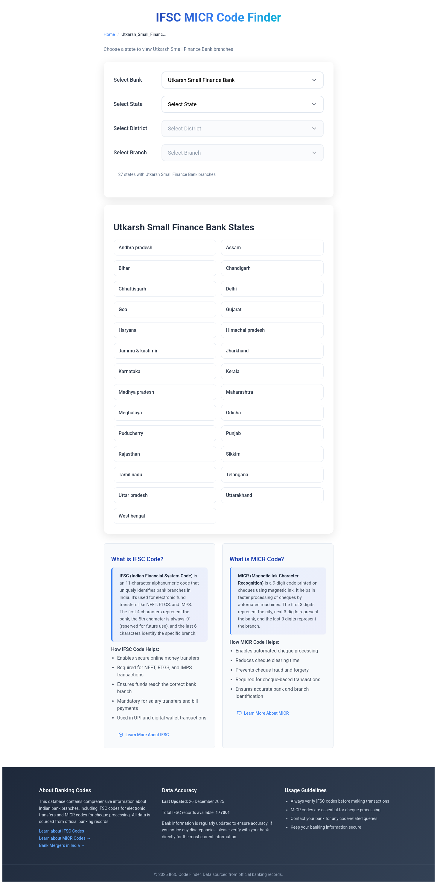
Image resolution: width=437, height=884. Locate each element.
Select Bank (128, 80)
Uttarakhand (239, 495)
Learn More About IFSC (143, 734)
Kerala (233, 371)
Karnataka (130, 371)
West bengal (132, 516)
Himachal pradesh (245, 330)
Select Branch (130, 152)
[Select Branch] (243, 152)
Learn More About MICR (263, 713)
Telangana (237, 474)
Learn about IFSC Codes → (64, 831)
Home (109, 34)
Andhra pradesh (136, 247)
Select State (128, 104)
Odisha (233, 413)
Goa (123, 309)
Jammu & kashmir (138, 351)
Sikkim (233, 454)
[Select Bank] (243, 80)
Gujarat (234, 309)
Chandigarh (238, 268)
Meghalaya (130, 413)
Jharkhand (237, 351)
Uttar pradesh (133, 495)
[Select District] (243, 128)
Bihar (124, 268)
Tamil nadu (130, 474)
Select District (130, 128)
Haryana (128, 330)
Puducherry (131, 433)
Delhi (231, 289)
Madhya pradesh (136, 392)
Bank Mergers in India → (62, 845)
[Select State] (243, 104)
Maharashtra (239, 392)
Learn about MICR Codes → (65, 838)
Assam (233, 247)
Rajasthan (129, 454)
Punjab (233, 433)
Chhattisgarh (132, 289)
